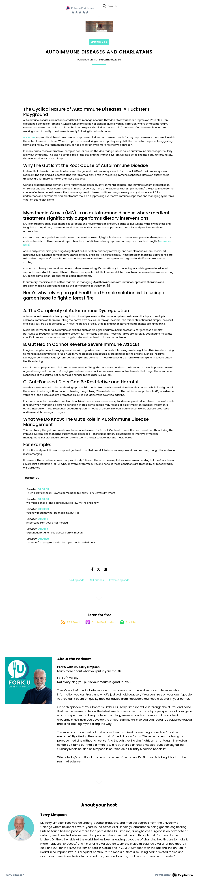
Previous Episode (119, 580)
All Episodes (97, 580)
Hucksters (29, 137)
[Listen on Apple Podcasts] (98, 625)
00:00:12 (43, 519)
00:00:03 (43, 489)
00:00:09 (43, 509)
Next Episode (76, 580)
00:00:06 (43, 499)
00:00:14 (43, 529)
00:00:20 (43, 539)
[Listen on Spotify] (129, 625)
